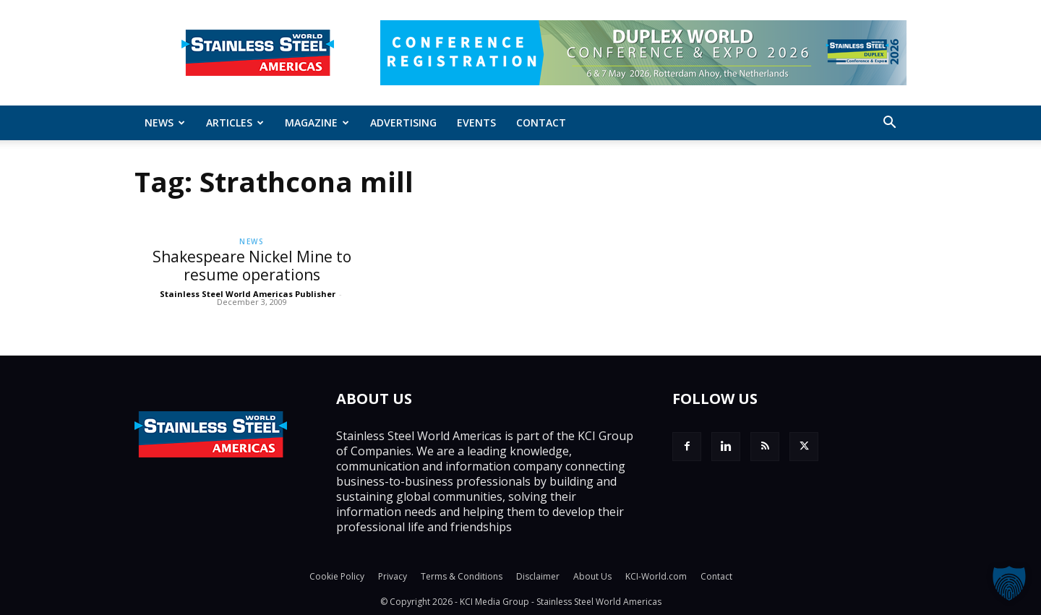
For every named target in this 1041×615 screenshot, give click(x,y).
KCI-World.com (656, 576)
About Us (592, 576)
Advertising (403, 122)
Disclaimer (538, 576)
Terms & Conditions (461, 576)
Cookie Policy (336, 576)
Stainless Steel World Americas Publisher (247, 293)
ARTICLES (235, 122)
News (165, 122)
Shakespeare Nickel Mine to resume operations (252, 265)
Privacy (392, 576)
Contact (541, 122)
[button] (889, 124)
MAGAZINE (317, 122)
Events (476, 122)
